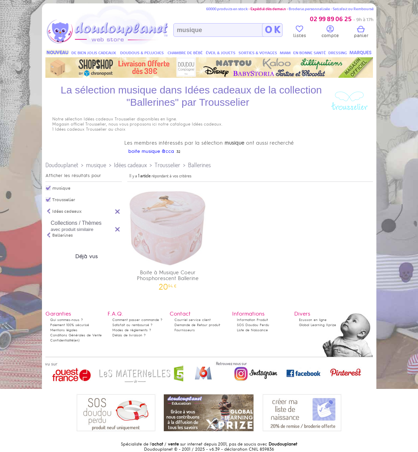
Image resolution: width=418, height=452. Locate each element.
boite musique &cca (151, 151)
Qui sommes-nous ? (66, 320)
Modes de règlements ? (131, 330)
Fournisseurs (184, 330)
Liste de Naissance (252, 330)
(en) (76, 340)
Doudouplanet (61, 165)
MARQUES (360, 53)
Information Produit (252, 320)
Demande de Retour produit (197, 325)
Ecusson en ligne (313, 320)
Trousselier (167, 165)
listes (299, 33)
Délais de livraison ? (129, 335)
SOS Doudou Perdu (253, 325)
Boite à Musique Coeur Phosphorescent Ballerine (167, 237)
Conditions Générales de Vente (76, 335)
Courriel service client (192, 320)
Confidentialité (61, 340)
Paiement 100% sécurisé (69, 325)
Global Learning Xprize (317, 325)
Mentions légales (63, 330)
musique (96, 165)
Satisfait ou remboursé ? (132, 325)
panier (361, 33)
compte (330, 33)
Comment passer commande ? (137, 320)
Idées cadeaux (130, 165)
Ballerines (199, 165)
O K (272, 30)
